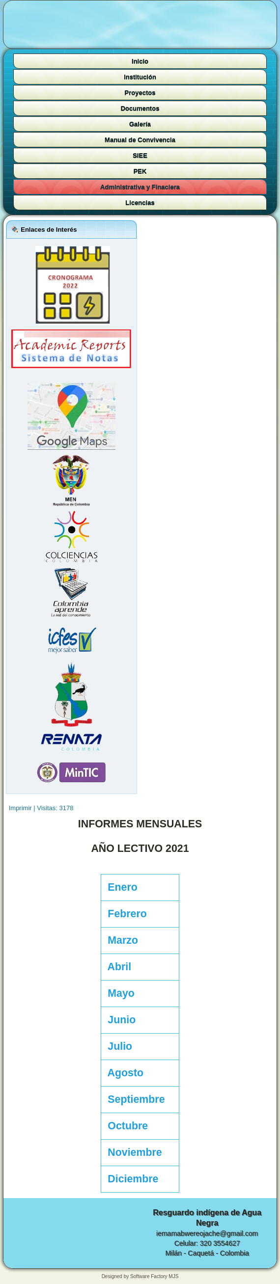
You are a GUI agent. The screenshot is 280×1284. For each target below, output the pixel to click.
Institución (140, 77)
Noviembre (132, 1152)
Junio (119, 1020)
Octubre (125, 1126)
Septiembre (133, 1099)
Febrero (124, 914)
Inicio (140, 61)
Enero (120, 887)
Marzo (120, 940)
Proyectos (140, 92)
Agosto (123, 1073)
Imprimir (21, 808)
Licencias (139, 202)
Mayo (118, 993)
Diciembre (130, 1179)
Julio (117, 1046)
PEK (140, 171)
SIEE (140, 155)
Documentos (140, 108)
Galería (140, 124)
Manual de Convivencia (140, 139)
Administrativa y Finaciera (140, 187)
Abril (117, 967)
